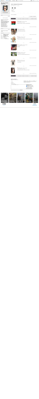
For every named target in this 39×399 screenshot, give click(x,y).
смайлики (17, 84)
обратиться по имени (24, 21)
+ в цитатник (18, 5)
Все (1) (9, 29)
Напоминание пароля (13, 83)
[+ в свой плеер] (13, 11)
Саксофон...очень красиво (4, 26)
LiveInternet (2, 0)
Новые (35, 18)
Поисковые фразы (7, 38)
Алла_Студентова (20, 44)
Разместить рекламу (34, 105)
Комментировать (13, 18)
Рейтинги (14, 0)
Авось (17, 0)
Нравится (31, 16)
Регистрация (8, 0)
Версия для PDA (34, 104)
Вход (10, 0)
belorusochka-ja (20, 21)
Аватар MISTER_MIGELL (5, 8)
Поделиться (34, 16)
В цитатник (35, 26)
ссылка (23, 22)
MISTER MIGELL (1, 3)
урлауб (19, 60)
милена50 (19, 52)
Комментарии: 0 (5, 20)
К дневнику (23, 18)
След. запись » (27, 18)
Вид (32, 0)
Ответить (31, 26)
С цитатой (33, 26)
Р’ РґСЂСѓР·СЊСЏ (6, 12)
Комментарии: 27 (6, 25)
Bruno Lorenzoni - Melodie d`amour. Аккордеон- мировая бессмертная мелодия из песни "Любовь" (5, 22)
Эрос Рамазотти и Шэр (3, 23)
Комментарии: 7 (5, 24)
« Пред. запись (19, 18)
